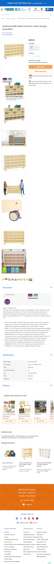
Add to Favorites (40, 71)
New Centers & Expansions (44, 554)
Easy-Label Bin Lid (7, 463)
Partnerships (7, 551)
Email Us (29, 504)
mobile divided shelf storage (25, 437)
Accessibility (7, 554)
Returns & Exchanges (29, 539)
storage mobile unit (21, 436)
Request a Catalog (42, 532)
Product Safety (8, 559)
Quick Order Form (41, 542)
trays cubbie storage (32, 436)
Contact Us (26, 532)
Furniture (8, 18)
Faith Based (40, 534)
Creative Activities (41, 551)
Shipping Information (29, 534)
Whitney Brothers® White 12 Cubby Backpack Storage (44, 464)
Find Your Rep (27, 554)
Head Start (40, 537)
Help (30, 9)
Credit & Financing (28, 546)
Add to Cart (40, 67)
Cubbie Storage (21, 18)
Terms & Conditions (9, 546)
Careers (6, 537)
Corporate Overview (9, 534)
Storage (14, 18)
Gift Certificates (27, 542)
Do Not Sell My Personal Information (13, 544)
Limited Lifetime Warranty (11, 539)
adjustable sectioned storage (9, 437)
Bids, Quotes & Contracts (30, 551)
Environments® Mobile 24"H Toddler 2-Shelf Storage (25, 464)
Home (3, 18)
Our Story (6, 532)
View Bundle (9, 421)
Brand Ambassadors (42, 546)
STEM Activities (41, 549)
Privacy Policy (8, 542)
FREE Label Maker (41, 556)
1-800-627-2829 (28, 500)
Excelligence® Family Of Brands (12, 556)
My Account (26, 549)
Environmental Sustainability (11, 561)
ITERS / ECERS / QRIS (42, 539)
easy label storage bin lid (8, 436)
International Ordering (29, 544)
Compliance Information (10, 549)
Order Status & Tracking (30, 537)
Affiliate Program (41, 544)
